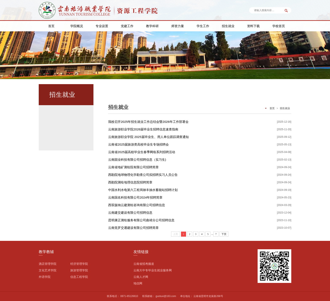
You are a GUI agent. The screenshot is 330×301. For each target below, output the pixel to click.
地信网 (137, 283)
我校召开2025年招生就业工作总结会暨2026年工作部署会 (148, 121)
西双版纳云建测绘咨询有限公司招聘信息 (136, 205)
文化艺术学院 (47, 270)
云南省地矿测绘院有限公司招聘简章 (133, 167)
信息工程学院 (79, 276)
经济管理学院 (79, 263)
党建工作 (127, 26)
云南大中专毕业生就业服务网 (152, 270)
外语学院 (45, 276)
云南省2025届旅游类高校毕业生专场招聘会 (138, 144)
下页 (223, 234)
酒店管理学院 (47, 263)
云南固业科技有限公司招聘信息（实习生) (137, 159)
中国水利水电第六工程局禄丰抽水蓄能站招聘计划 (143, 190)
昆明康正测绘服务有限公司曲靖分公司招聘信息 (141, 220)
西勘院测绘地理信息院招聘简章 (130, 182)
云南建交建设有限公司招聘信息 (130, 212)
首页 (51, 26)
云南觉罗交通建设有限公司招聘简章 (133, 227)
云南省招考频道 (143, 263)
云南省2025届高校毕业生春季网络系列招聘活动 (141, 152)
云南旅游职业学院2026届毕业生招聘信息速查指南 (143, 129)
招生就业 (228, 26)
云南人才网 (140, 276)
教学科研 (152, 26)
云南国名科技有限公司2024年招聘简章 (135, 197)
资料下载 (253, 26)
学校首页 (278, 26)
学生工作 (203, 26)
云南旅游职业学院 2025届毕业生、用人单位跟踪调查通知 (148, 137)
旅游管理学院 (79, 270)
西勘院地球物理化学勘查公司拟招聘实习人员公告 (143, 174)
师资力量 (177, 26)
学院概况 (76, 26)
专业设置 (102, 26)
